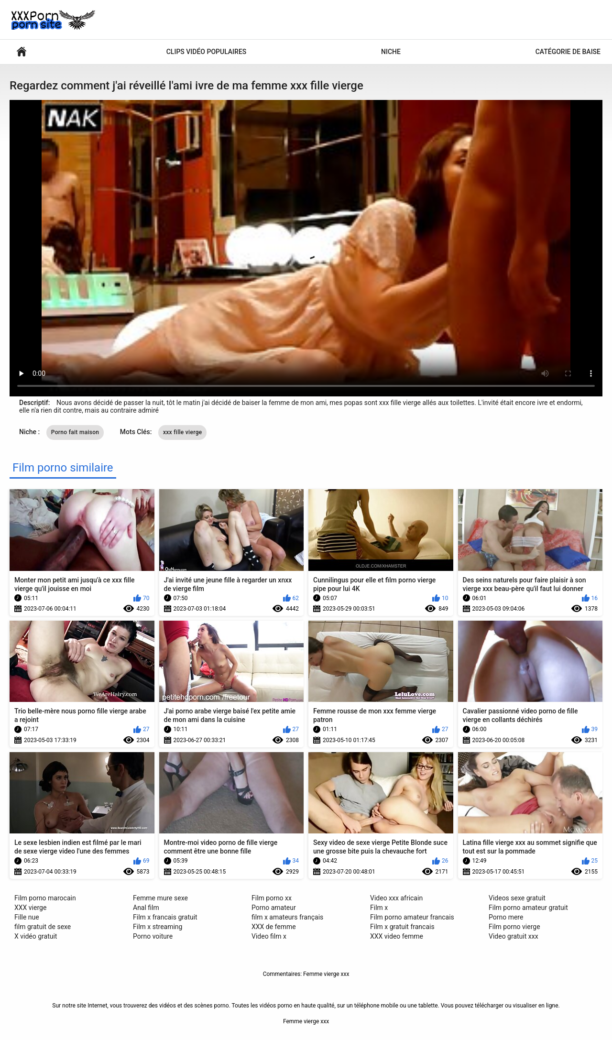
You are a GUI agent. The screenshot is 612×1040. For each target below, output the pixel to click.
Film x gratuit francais (402, 927)
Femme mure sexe (160, 898)
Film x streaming (157, 927)
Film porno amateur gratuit (528, 907)
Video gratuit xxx (513, 936)
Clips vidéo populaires (206, 51)
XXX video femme (396, 936)
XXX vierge (30, 907)
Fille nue (26, 917)
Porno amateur (273, 907)
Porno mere (506, 917)
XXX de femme (273, 927)
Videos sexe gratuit (517, 898)
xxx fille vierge (182, 432)
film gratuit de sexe (42, 927)
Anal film (146, 907)
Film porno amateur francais (412, 917)
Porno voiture (153, 936)
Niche (391, 51)
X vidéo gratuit (35, 936)
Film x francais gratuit (165, 917)
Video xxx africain (396, 898)
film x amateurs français (287, 917)
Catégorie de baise (568, 51)
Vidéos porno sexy (21, 52)
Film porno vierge (514, 927)
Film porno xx (271, 898)
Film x (379, 907)
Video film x (268, 936)
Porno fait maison (75, 432)
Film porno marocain (45, 898)
